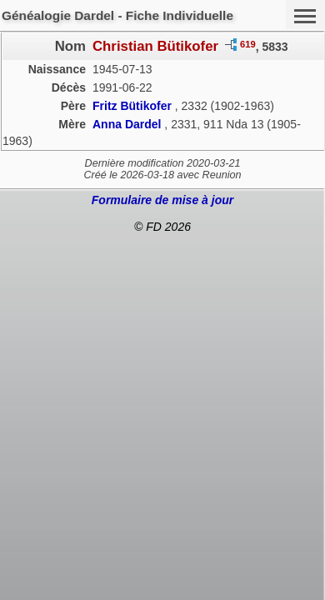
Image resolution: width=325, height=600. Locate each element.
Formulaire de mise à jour (162, 200)
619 (248, 44)
